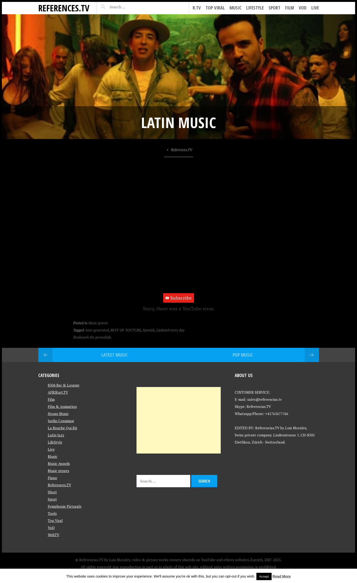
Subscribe (179, 298)
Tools (52, 513)
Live (315, 8)
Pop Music (243, 355)
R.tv (197, 8)
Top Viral (215, 8)
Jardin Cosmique (61, 420)
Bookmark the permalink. (92, 337)
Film (289, 8)
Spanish (149, 330)
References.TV (63, 8)
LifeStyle (255, 8)
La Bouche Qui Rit (62, 427)
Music (235, 8)
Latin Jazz (56, 435)
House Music (58, 413)
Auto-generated (97, 330)
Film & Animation (62, 406)
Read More (282, 576)
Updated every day (170, 330)
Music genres (98, 322)
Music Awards (59, 463)
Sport (274, 8)
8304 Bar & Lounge (63, 385)
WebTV (53, 534)
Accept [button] (264, 576)
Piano (52, 477)
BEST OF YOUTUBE (125, 330)
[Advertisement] (179, 420)
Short (52, 492)
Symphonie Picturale (65, 506)
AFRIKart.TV (58, 392)
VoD (303, 8)
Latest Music (114, 355)
